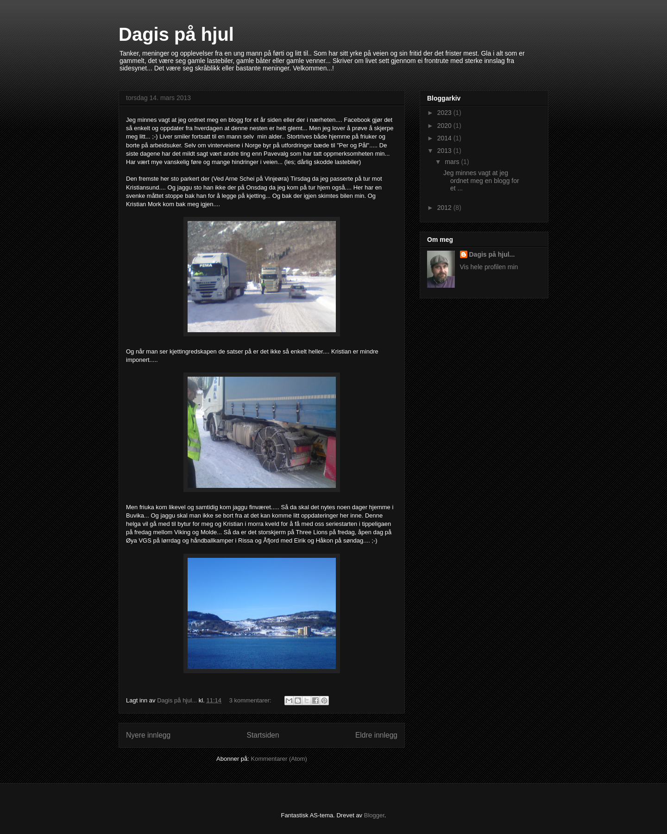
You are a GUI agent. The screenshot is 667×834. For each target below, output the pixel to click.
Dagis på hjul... (492, 254)
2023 (445, 112)
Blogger (374, 815)
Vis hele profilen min (489, 267)
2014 (445, 138)
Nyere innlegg (148, 735)
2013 (445, 150)
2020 (445, 125)
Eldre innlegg (376, 735)
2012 (445, 207)
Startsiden (262, 735)
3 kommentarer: (251, 700)
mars (453, 161)
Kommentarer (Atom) (279, 758)
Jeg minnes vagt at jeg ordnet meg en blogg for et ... (481, 180)
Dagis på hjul (176, 34)
